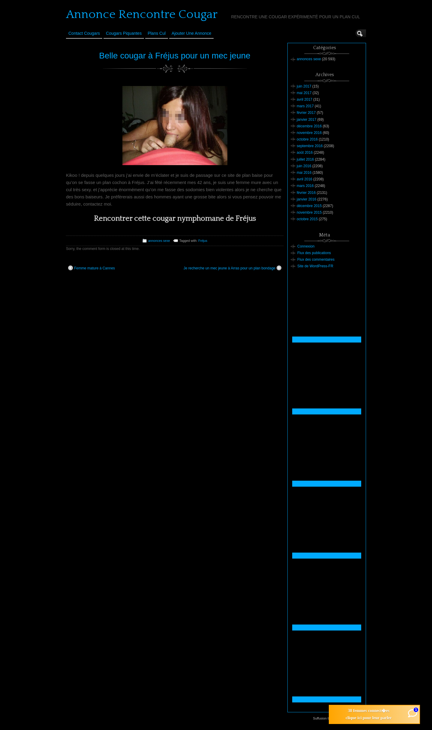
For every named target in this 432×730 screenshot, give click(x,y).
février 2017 (306, 113)
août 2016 (305, 152)
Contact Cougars (84, 33)
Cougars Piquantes (124, 33)
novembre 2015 (309, 212)
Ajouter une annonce (191, 33)
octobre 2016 (307, 139)
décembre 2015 (309, 206)
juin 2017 (304, 86)
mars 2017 (305, 106)
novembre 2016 (309, 133)
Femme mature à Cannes (91, 268)
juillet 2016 (305, 159)
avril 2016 (304, 179)
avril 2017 (304, 99)
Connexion (305, 246)
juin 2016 (304, 166)
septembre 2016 (310, 146)
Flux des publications (314, 253)
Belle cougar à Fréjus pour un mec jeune (174, 55)
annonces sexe (159, 240)
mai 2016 (304, 173)
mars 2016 (305, 186)
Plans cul (157, 33)
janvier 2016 (306, 199)
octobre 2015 (307, 219)
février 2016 (306, 193)
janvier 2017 (306, 119)
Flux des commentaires (315, 259)
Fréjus (202, 240)
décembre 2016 (309, 126)
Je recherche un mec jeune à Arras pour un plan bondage (232, 268)
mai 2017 (304, 93)
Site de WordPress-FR (315, 266)
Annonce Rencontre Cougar (142, 14)
